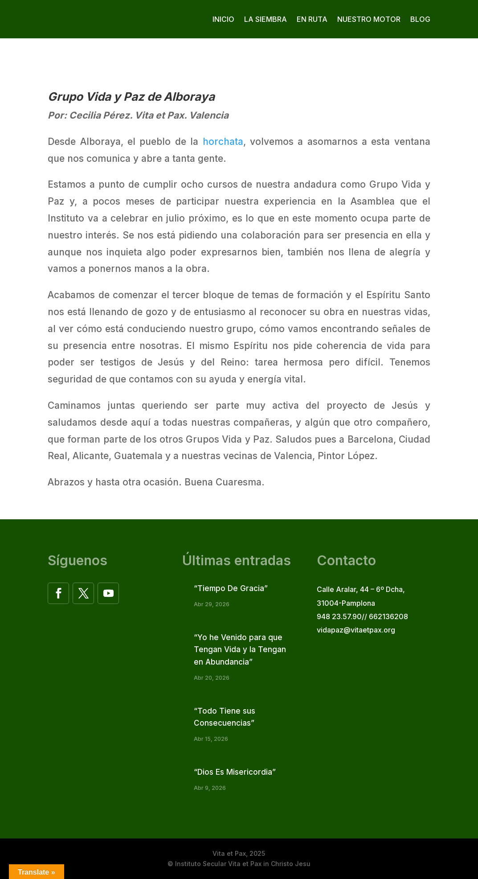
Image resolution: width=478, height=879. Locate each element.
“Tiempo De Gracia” (231, 588)
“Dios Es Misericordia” (235, 772)
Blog (420, 19)
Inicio (223, 19)
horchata (223, 141)
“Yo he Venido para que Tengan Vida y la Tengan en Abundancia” (240, 649)
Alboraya (189, 96)
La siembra (265, 19)
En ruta (312, 19)
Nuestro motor (368, 19)
